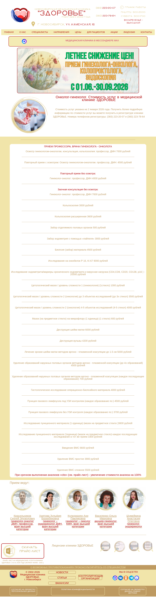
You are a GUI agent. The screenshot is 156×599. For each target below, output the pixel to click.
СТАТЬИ (62, 577)
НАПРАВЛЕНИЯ (61, 32)
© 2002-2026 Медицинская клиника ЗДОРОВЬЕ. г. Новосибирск (32, 576)
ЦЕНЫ (78, 32)
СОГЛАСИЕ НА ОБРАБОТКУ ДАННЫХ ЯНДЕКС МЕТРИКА (132, 591)
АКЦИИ (114, 32)
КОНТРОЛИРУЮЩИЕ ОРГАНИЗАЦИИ (90, 577)
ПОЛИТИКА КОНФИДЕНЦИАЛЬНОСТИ (78, 589)
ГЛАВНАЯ (9, 32)
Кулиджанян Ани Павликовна (78, 521)
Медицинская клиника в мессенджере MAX (92, 40)
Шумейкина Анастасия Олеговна (133, 521)
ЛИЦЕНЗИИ (129, 32)
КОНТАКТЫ (146, 32)
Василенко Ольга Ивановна (105, 521)
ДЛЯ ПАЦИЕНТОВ (96, 32)
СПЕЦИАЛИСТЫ (40, 32)
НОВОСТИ (62, 572)
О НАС (22, 32)
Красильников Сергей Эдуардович (22, 522)
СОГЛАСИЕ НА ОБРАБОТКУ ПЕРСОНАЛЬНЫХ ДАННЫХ (23, 590)
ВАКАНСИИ (62, 583)
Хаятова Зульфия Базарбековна (50, 522)
